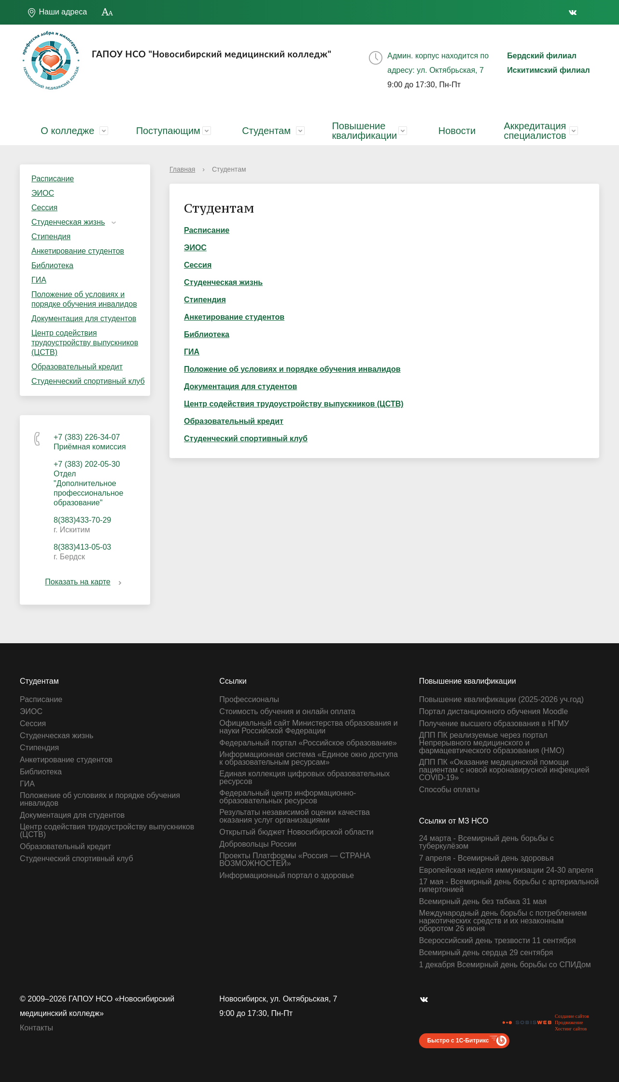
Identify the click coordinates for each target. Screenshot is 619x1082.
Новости (457, 130)
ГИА (38, 280)
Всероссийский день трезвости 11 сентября (497, 941)
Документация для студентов (83, 318)
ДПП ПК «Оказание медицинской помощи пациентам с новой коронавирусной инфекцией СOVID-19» (504, 770)
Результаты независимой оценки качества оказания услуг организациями (294, 816)
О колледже (67, 130)
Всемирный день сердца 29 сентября (486, 953)
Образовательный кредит (77, 367)
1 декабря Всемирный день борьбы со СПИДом (505, 965)
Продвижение (569, 1022)
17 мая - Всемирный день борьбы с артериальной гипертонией (509, 885)
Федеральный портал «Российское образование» (308, 743)
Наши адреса (57, 12)
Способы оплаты (449, 790)
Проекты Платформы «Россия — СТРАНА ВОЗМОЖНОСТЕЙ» (294, 859)
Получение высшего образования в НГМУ (494, 724)
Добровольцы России (257, 844)
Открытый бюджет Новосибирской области (296, 832)
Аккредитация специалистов (535, 131)
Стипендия (50, 236)
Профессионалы (249, 699)
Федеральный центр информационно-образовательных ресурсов (287, 797)
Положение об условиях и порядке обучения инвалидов (84, 299)
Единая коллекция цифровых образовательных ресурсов (304, 777)
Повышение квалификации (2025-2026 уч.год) (501, 699)
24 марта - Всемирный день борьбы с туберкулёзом (486, 842)
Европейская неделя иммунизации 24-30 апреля (506, 870)
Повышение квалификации (364, 131)
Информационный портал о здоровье (286, 875)
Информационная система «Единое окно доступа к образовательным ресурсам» (308, 758)
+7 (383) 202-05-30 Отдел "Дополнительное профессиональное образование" (88, 483)
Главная (182, 169)
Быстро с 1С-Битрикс (458, 1040)
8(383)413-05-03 (82, 547)
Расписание (52, 179)
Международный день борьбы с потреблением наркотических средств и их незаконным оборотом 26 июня (503, 921)
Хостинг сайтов (571, 1028)
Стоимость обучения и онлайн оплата (287, 712)
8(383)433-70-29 (82, 520)
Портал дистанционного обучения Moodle (493, 712)
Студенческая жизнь (68, 222)
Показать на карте (85, 582)
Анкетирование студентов (77, 251)
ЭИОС (42, 193)
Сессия (44, 207)
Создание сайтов (572, 1016)
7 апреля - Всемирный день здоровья (486, 858)
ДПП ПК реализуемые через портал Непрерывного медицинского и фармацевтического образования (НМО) (491, 743)
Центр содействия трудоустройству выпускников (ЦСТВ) (84, 342)
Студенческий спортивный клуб (88, 381)
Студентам (266, 130)
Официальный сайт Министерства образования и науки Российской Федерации (308, 727)
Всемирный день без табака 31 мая (483, 902)
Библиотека (52, 265)
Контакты (36, 1028)
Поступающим (168, 130)
